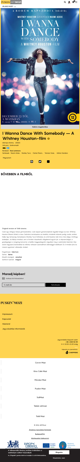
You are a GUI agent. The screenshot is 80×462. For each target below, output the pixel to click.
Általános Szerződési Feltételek (40, 430)
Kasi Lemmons (15, 151)
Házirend (6, 324)
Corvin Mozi (40, 362)
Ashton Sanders (62, 153)
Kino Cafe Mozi (40, 371)
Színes (10, 254)
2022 (18, 143)
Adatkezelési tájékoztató (40, 438)
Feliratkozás (55, 285)
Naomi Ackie (15, 153)
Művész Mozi (40, 380)
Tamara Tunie (49, 153)
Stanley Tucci (26, 153)
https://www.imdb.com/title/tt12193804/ (4, 148)
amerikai (18, 257)
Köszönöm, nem (59, 458)
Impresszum (7, 314)
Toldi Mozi (40, 416)
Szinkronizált (14, 145)
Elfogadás (59, 452)
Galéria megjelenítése (40, 127)
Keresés (65, 2)
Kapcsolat (6, 319)
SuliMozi (40, 397)
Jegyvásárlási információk (13, 329)
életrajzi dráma (8, 143)
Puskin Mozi (40, 388)
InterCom (15, 252)
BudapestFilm (40, 434)
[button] (70, 2)
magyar (18, 259)
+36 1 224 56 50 (72, 342)
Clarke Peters (37, 153)
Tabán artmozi (40, 406)
